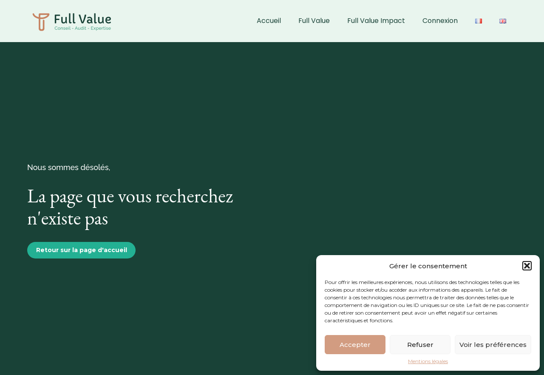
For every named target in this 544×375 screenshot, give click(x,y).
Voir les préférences (493, 345)
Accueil (269, 21)
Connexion (440, 21)
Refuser (420, 345)
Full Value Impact (376, 21)
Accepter (355, 345)
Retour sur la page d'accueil (81, 250)
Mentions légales (428, 361)
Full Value (314, 21)
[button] (527, 265)
